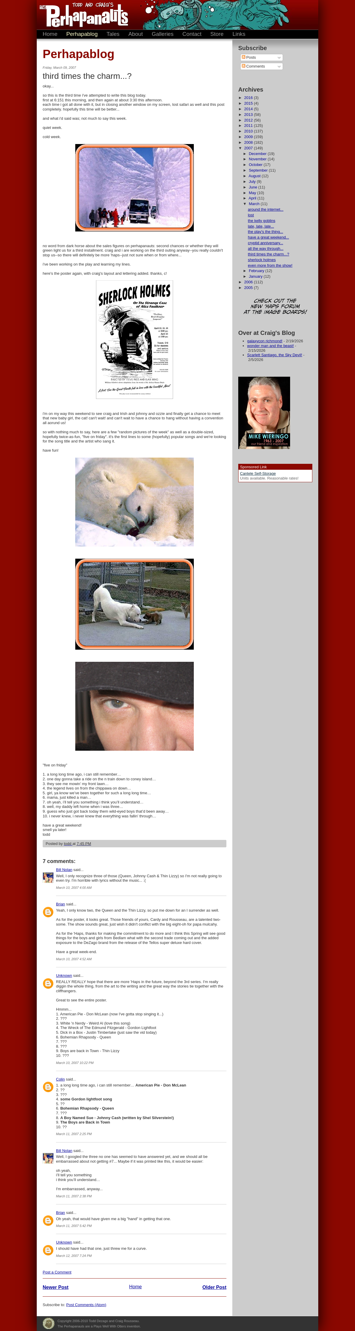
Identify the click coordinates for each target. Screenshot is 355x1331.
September (259, 170)
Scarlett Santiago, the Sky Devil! (274, 355)
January (256, 276)
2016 (249, 97)
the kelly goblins (261, 220)
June (253, 187)
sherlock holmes (262, 260)
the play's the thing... (265, 231)
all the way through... (265, 248)
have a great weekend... (268, 237)
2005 (249, 287)
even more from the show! (270, 265)
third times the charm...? (268, 254)
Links (238, 34)
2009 (249, 137)
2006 (249, 282)
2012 (249, 120)
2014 (249, 109)
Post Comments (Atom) (86, 1305)
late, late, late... (261, 226)
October (256, 164)
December (258, 153)
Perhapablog (82, 34)
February (257, 271)
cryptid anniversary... (265, 243)
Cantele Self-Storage (258, 473)
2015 (249, 103)
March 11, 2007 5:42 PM (74, 1226)
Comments (253, 66)
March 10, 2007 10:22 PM (75, 1063)
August (255, 176)
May (253, 193)
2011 (249, 125)
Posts (249, 57)
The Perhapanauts (81, 15)
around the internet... (265, 209)
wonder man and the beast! (270, 345)
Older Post (214, 1287)
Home (50, 34)
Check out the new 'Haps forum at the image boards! (275, 307)
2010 (249, 131)
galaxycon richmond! (264, 341)
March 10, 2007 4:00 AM (74, 887)
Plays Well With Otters (49, 1324)
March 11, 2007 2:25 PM (74, 1134)
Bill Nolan (64, 869)
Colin (60, 1079)
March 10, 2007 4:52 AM (74, 959)
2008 (249, 142)
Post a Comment (57, 1272)
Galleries (163, 34)
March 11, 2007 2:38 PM (74, 1196)
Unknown (64, 975)
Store (217, 34)
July (253, 181)
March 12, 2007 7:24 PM (74, 1256)
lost (251, 215)
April (253, 198)
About (135, 34)
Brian (60, 904)
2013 (249, 114)
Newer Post (55, 1287)
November (258, 159)
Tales (113, 34)
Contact (192, 34)
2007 (249, 148)
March (255, 204)
